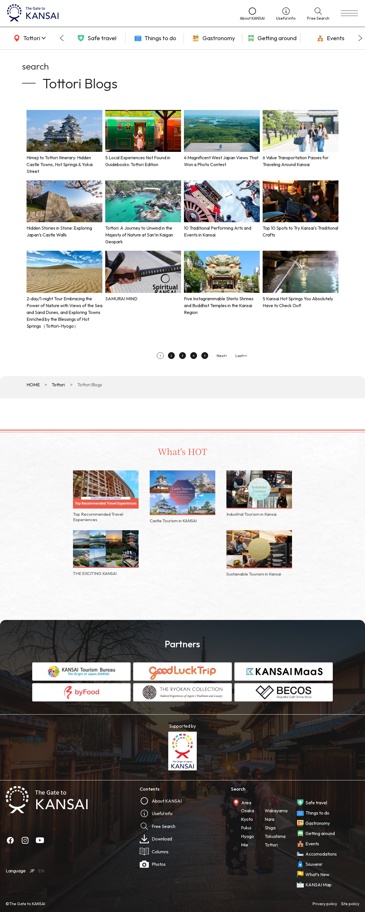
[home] (117, 13)
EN (41, 871)
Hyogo (247, 836)
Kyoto (247, 819)
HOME (33, 384)
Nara (269, 819)
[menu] (349, 13)
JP (32, 871)
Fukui (246, 828)
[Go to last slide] (61, 38)
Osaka (247, 810)
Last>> (241, 355)
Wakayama (276, 810)
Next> (222, 355)
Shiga (270, 828)
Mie (244, 845)
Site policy (350, 903)
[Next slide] (360, 38)
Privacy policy (325, 903)
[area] (28, 38)
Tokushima (275, 836)
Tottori (58, 384)
